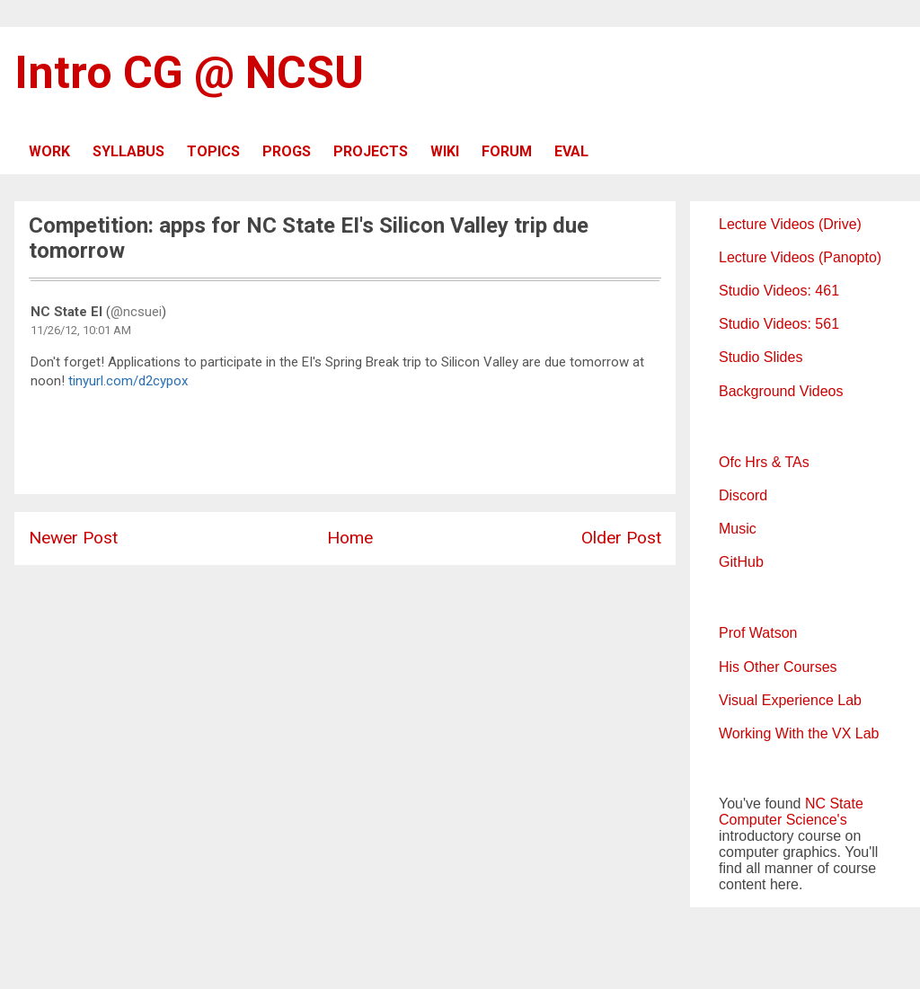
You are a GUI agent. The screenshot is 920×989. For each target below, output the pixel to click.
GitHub (741, 562)
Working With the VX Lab (799, 733)
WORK (49, 151)
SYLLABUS (128, 151)
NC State (834, 803)
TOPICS (213, 151)
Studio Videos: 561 (779, 323)
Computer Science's (783, 819)
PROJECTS (370, 151)
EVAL (571, 151)
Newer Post (73, 537)
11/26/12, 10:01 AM (81, 330)
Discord (743, 495)
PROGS (286, 151)
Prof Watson (758, 632)
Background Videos (781, 391)
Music (737, 528)
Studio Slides (760, 357)
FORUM (507, 151)
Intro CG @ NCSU (189, 73)
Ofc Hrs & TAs (764, 462)
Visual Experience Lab (790, 700)
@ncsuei (136, 312)
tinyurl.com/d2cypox (128, 381)
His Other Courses (778, 667)
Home (350, 537)
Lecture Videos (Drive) (790, 224)
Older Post (621, 537)
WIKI (444, 151)
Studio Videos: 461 (779, 290)
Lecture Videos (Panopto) (800, 257)
